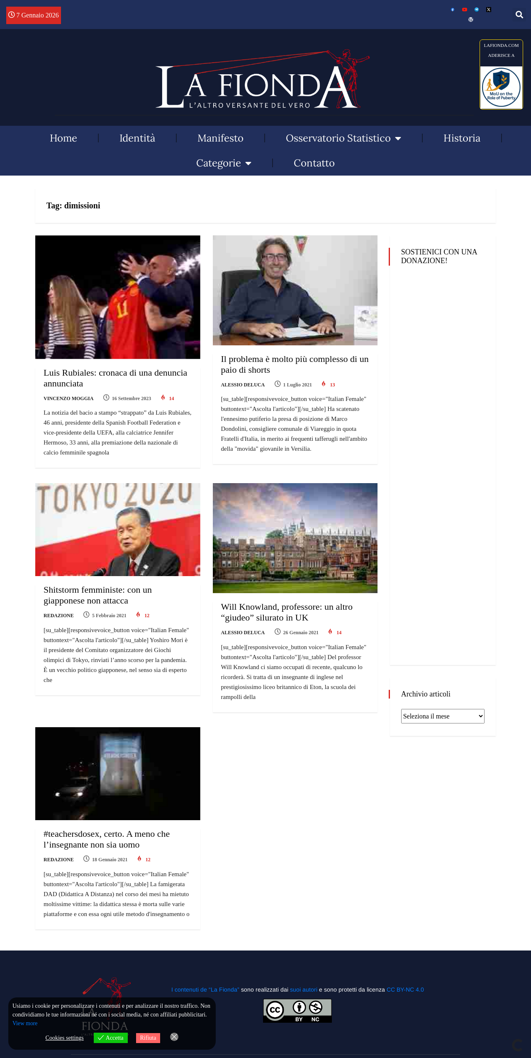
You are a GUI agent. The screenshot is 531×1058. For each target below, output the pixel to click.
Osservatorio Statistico (343, 138)
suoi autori (304, 980)
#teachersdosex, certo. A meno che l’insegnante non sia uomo (107, 833)
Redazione (59, 613)
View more (25, 1024)
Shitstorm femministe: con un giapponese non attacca (98, 592)
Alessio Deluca (243, 385)
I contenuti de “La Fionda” (205, 980)
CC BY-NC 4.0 (405, 980)
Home (63, 138)
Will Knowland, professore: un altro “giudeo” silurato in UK (287, 609)
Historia (461, 138)
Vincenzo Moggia (68, 398)
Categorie (223, 163)
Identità (137, 138)
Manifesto (220, 138)
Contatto (314, 162)
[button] (519, 15)
